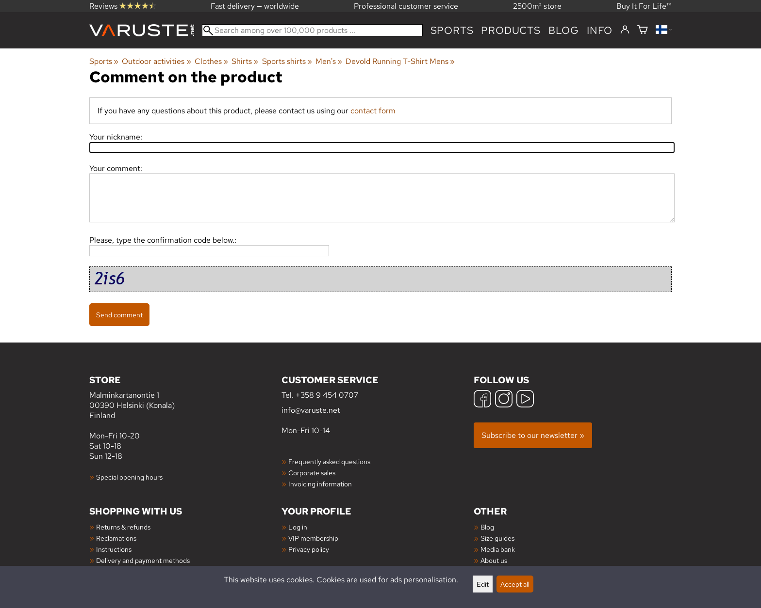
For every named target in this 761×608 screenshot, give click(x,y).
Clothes (211, 61)
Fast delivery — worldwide (255, 6)
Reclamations (116, 538)
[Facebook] (482, 400)
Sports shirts (287, 61)
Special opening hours (129, 477)
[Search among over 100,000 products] (312, 30)
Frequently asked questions (329, 461)
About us (493, 560)
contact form (373, 111)
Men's (328, 61)
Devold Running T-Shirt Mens (400, 61)
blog (563, 30)
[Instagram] (504, 400)
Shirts (245, 61)
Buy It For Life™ (644, 6)
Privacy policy (308, 549)
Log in (297, 526)
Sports (452, 30)
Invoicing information (320, 483)
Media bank (497, 549)
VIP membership (313, 538)
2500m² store (537, 6)
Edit (483, 584)
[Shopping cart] (642, 30)
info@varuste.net (310, 410)
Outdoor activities (156, 61)
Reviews (122, 6)
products (510, 30)
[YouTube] (525, 400)
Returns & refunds (123, 526)
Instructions (114, 549)
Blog (487, 526)
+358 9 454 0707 (327, 395)
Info (599, 30)
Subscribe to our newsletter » (532, 435)
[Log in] (624, 30)
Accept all (514, 584)
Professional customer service (406, 6)
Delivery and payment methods (143, 560)
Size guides (497, 538)
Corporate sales (311, 472)
